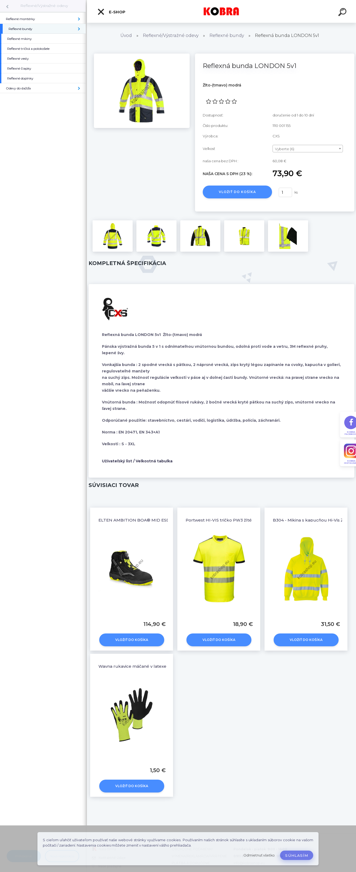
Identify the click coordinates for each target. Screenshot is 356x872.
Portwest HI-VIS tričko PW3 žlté (219, 520)
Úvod (126, 35)
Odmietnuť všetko (259, 855)
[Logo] (221, 11)
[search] (343, 13)
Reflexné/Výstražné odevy (44, 5)
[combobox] (308, 148)
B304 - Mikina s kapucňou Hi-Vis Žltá (311, 520)
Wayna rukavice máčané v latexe (132, 666)
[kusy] (285, 192)
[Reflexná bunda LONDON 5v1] (142, 55)
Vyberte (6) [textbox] (284, 149)
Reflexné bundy (226, 35)
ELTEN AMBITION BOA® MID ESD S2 (137, 520)
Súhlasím (296, 855)
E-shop (111, 12)
